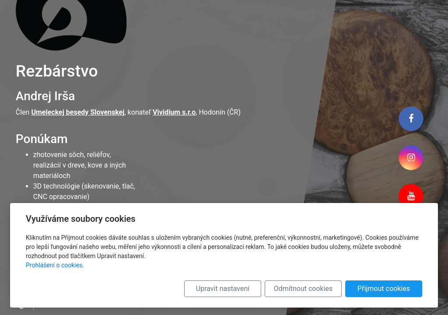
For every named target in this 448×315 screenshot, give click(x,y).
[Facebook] (411, 118)
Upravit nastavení (222, 288)
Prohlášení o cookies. (55, 265)
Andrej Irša (45, 96)
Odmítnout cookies (303, 288)
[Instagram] (411, 157)
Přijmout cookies (383, 288)
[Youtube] (411, 196)
